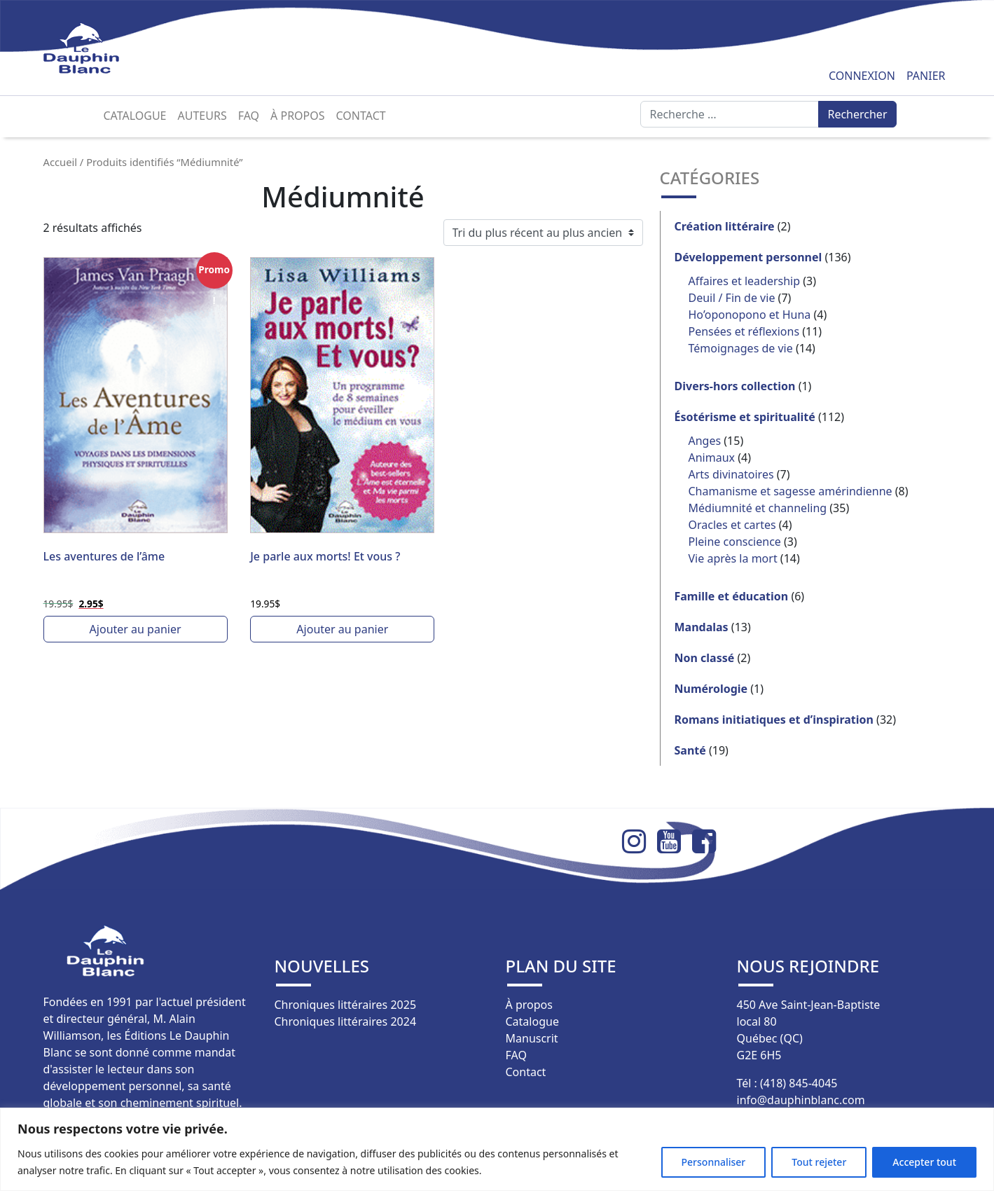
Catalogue (135, 115)
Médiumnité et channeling (758, 508)
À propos (297, 115)
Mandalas (702, 627)
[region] (497, 1149)
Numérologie (711, 688)
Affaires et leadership (745, 281)
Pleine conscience (735, 541)
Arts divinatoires (731, 474)
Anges (705, 440)
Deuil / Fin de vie (732, 297)
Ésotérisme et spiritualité (745, 417)
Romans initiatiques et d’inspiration (774, 719)
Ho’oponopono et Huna (750, 314)
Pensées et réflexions (744, 331)
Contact (361, 115)
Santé (690, 750)
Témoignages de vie (741, 348)
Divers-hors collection (735, 386)
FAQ (248, 115)
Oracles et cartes (732, 524)
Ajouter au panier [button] (135, 629)
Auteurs (202, 115)
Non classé (705, 658)
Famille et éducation (732, 596)
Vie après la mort (733, 558)
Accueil (60, 162)
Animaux (712, 457)
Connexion (862, 75)
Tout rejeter (819, 1162)
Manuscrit (532, 1038)
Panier (926, 75)
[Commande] (543, 232)
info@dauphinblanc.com (801, 1100)
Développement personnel (748, 257)
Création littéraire (725, 226)
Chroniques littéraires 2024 (346, 1021)
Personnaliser (714, 1162)
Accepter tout (924, 1162)
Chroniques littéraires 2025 (346, 1004)
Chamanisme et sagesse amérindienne (790, 491)
